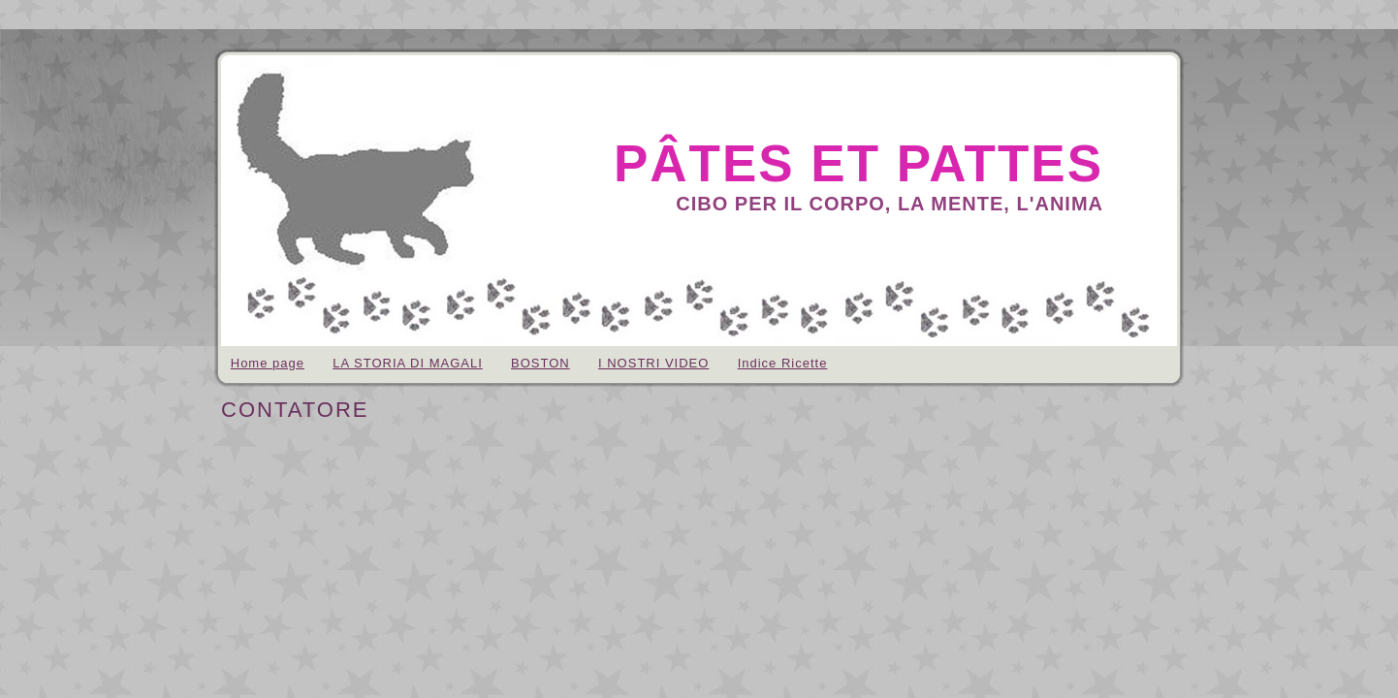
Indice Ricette (783, 363)
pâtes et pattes (858, 163)
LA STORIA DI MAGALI (408, 363)
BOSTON (540, 363)
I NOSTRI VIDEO (653, 363)
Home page (267, 363)
